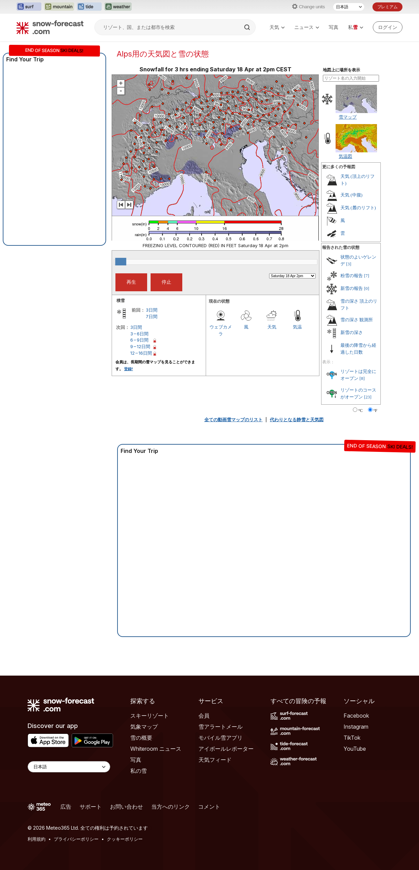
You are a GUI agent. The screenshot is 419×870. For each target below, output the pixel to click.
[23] (367, 396)
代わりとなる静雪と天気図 (297, 419)
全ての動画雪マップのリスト (233, 419)
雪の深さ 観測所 (356, 319)
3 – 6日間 (139, 333)
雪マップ (348, 117)
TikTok (352, 737)
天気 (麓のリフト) (358, 207)
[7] (366, 275)
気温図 (345, 156)
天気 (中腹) (351, 195)
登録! (128, 368)
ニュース (306, 27)
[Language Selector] (69, 766)
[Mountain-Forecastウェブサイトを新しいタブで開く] (59, 6)
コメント (209, 806)
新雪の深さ (351, 332)
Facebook (356, 715)
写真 (333, 27)
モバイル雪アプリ (220, 737)
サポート (91, 806)
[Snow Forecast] (50, 27)
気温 (297, 327)
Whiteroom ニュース (155, 748)
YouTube (355, 748)
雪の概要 (141, 737)
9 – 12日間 (140, 346)
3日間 (151, 310)
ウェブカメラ (221, 330)
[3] (348, 263)
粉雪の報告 (351, 275)
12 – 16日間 (141, 353)
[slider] (120, 261)
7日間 (151, 316)
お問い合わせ (126, 806)
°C (360, 410)
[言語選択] (348, 7)
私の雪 (138, 770)
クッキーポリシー (125, 839)
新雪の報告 (351, 288)
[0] (366, 288)
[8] (362, 378)
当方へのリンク (170, 806)
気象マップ (144, 726)
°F (375, 410)
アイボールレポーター (226, 748)
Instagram (356, 726)
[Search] (247, 27)
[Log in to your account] (387, 27)
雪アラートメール (220, 726)
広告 (65, 806)
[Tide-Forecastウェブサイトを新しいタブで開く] (89, 6)
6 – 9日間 (139, 340)
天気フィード (215, 759)
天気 (277, 27)
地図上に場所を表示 (341, 70)
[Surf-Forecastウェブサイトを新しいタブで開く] (29, 6)
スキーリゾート (149, 715)
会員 (204, 715)
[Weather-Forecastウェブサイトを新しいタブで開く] (118, 6)
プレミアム (387, 6)
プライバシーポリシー (76, 839)
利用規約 (36, 839)
